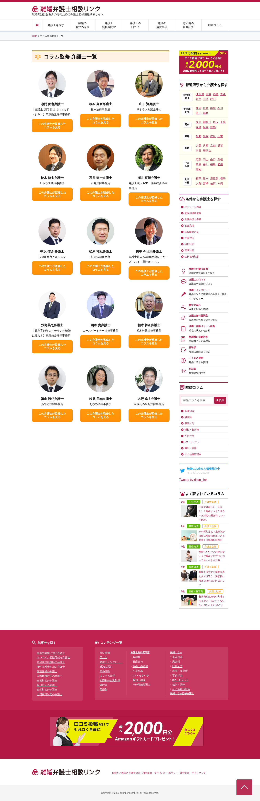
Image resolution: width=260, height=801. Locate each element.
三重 (220, 136)
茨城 (198, 127)
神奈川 (207, 122)
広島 (198, 159)
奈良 (198, 150)
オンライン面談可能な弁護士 (53, 657)
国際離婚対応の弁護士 (49, 675)
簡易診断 (105, 671)
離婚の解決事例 (161, 25)
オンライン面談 (193, 207)
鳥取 (198, 164)
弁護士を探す (56, 25)
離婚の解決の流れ (82, 25)
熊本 (205, 178)
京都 (213, 145)
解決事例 (105, 652)
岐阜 (213, 136)
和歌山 (207, 150)
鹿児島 (214, 178)
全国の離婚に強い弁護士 (51, 653)
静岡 (205, 136)
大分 (198, 183)
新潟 (198, 108)
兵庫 (205, 145)
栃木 (205, 127)
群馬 (213, 127)
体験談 (199, 349)
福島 (215, 94)
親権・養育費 (192, 429)
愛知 (198, 136)
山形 (205, 99)
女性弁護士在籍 (193, 219)
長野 (205, 108)
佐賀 (213, 183)
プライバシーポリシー (166, 773)
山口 (213, 159)
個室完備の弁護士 (47, 671)
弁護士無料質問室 (109, 25)
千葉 (223, 122)
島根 (220, 159)
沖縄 (220, 183)
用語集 (197, 371)
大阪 (198, 145)
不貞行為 (189, 435)
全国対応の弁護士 (47, 680)
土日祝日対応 (192, 256)
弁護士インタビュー (208, 294)
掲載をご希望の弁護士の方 (126, 773)
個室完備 (189, 225)
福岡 (198, 178)
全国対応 (189, 238)
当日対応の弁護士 (47, 685)
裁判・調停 (190, 448)
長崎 (223, 178)
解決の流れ (198, 307)
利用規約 (147, 773)
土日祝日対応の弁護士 (49, 694)
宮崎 (205, 183)
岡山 (205, 159)
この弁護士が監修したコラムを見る (52, 125)
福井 (205, 113)
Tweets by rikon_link (193, 479)
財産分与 (189, 423)
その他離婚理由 (193, 454)
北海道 (200, 94)
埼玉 (215, 122)
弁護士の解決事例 (202, 271)
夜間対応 (189, 250)
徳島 (213, 164)
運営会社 (184, 773)
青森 (223, 94)
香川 (205, 164)
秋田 (213, 99)
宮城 (208, 94)
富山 (198, 113)
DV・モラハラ (192, 442)
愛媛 (220, 164)
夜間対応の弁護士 (47, 689)
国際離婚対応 (192, 232)
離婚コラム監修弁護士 (182, 693)
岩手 (198, 99)
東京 (198, 122)
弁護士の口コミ (135, 25)
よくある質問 (198, 360)
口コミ (103, 657)
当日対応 (189, 244)
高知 (198, 169)
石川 (220, 108)
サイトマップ (199, 773)
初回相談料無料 (193, 213)
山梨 (213, 108)
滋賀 (220, 145)
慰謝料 (188, 417)
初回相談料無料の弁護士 (51, 662)
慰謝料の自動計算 (188, 25)
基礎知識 (189, 411)
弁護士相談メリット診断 (202, 328)
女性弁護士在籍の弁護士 (51, 666)
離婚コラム (215, 25)
